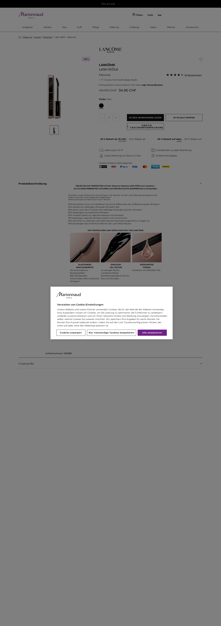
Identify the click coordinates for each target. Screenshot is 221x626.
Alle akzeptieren (152, 332)
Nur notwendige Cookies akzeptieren (111, 332)
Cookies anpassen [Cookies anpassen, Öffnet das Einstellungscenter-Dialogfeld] (71, 332)
